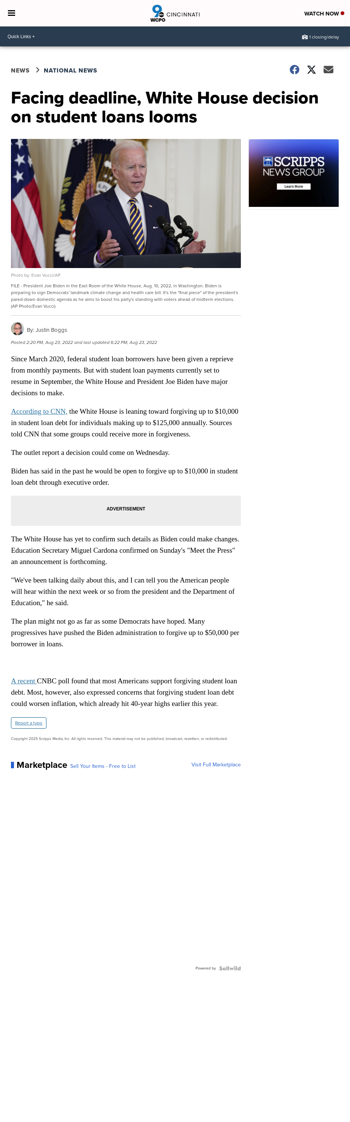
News (20, 70)
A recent (24, 681)
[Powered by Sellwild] (230, 968)
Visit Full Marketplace (216, 765)
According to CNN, (39, 411)
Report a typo (28, 723)
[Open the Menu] (11, 13)
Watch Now (324, 13)
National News (70, 70)
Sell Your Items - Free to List (103, 766)
